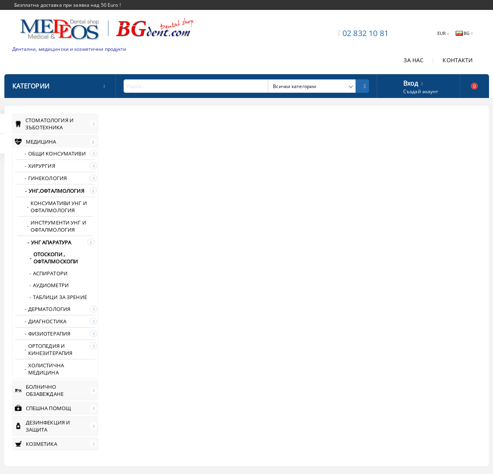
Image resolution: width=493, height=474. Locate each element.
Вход (410, 82)
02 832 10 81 (365, 33)
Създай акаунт (421, 91)
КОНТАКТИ (458, 60)
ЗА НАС (413, 60)
